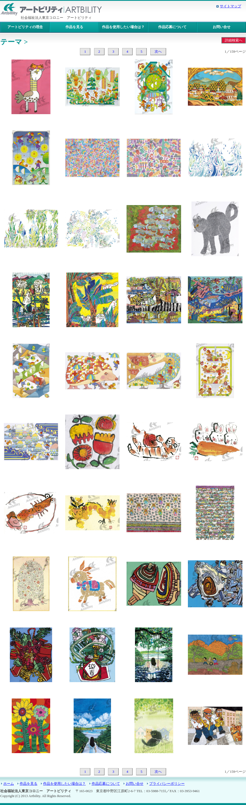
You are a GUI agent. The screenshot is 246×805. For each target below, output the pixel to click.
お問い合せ (221, 27)
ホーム (8, 784)
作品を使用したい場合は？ (123, 27)
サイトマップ (230, 6)
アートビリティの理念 (25, 27)
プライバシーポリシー (167, 784)
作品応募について (172, 27)
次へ (158, 52)
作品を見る (74, 27)
